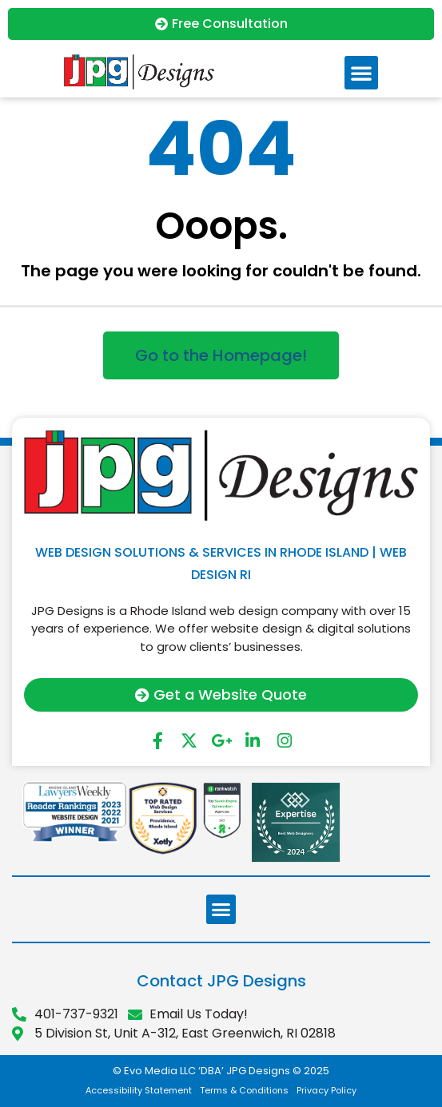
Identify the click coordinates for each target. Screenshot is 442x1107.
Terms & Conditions (244, 1090)
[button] (361, 72)
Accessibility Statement (139, 1090)
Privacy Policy (326, 1090)
